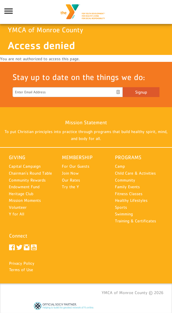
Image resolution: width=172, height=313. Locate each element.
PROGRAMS (128, 157)
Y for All (16, 213)
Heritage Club (21, 193)
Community (125, 180)
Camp (120, 166)
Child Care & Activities (135, 173)
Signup (141, 92)
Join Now (70, 173)
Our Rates (71, 180)
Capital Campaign (25, 166)
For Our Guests (75, 166)
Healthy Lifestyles (131, 200)
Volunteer (18, 207)
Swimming (124, 213)
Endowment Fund (24, 186)
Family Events (127, 186)
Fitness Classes (128, 193)
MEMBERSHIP (77, 157)
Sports (121, 207)
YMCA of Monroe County (86, 12)
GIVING (17, 157)
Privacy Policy (21, 263)
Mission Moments (25, 200)
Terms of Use (21, 269)
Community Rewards (27, 180)
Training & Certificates (135, 220)
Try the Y (70, 186)
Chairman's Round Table (30, 173)
